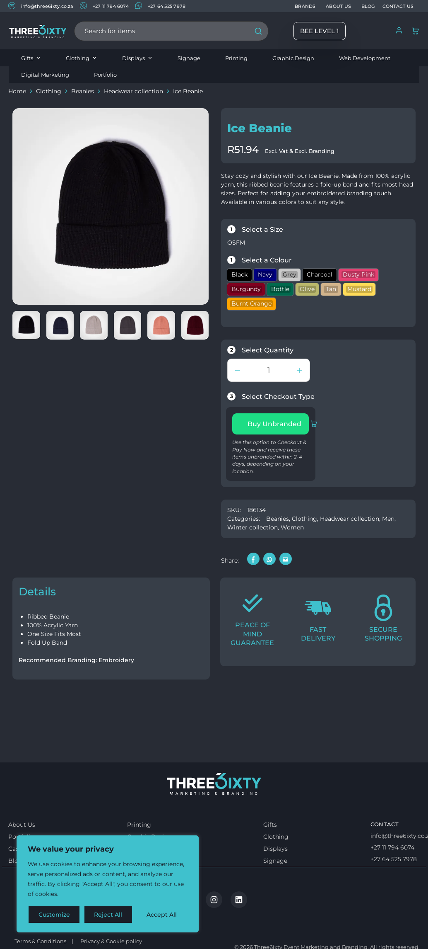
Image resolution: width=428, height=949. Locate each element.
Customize (54, 914)
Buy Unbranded (278, 423)
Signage (189, 58)
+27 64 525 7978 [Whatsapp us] (393, 881)
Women (292, 527)
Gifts (31, 58)
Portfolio (105, 74)
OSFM (236, 242)
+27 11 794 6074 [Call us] (392, 870)
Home (17, 91)
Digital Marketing (45, 74)
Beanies (82, 91)
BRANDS (305, 6)
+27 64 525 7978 (160, 5)
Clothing (81, 58)
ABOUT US (338, 6)
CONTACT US (398, 6)
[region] (108, 883)
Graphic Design (293, 58)
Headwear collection (133, 91)
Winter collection (252, 527)
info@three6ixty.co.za (41, 5)
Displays (137, 58)
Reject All (108, 914)
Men (388, 518)
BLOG (368, 6)
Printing (236, 58)
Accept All (162, 914)
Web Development (364, 58)
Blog (15, 883)
